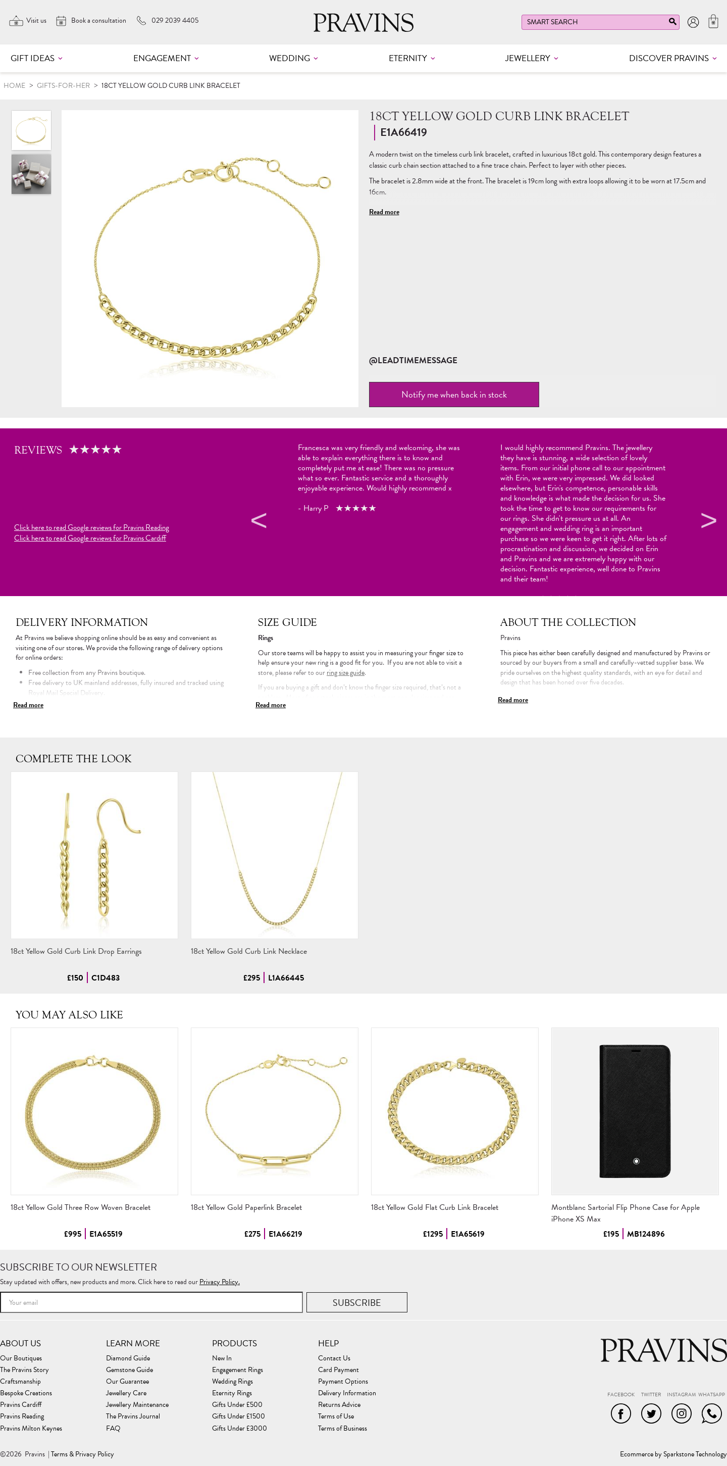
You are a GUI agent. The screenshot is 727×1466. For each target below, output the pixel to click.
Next (707, 522)
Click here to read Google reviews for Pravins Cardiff (90, 538)
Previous (257, 522)
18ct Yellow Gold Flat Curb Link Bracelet (434, 1207)
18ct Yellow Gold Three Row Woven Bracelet (80, 1207)
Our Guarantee (127, 1382)
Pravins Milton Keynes (31, 1429)
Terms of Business (342, 1429)
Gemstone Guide (129, 1370)
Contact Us (334, 1358)
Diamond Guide (128, 1358)
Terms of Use (336, 1416)
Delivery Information (347, 1393)
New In (222, 1358)
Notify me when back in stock (454, 394)
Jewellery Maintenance (137, 1405)
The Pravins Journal (133, 1416)
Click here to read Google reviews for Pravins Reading (91, 527)
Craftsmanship (20, 1382)
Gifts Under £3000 (239, 1429)
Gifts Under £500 (237, 1405)
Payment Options (343, 1382)
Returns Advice (339, 1405)
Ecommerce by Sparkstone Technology (673, 1454)
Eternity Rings (232, 1393)
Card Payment (338, 1370)
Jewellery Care (126, 1393)
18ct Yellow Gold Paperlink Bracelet (246, 1207)
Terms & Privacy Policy (82, 1454)
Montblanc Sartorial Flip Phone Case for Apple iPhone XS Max (625, 1213)
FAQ (113, 1429)
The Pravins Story (24, 1370)
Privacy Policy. (219, 1282)
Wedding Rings (232, 1382)
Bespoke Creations (26, 1393)
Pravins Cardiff (20, 1405)
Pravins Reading (22, 1416)
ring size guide (346, 672)
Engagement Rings (237, 1370)
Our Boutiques (21, 1358)
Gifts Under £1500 (238, 1416)
